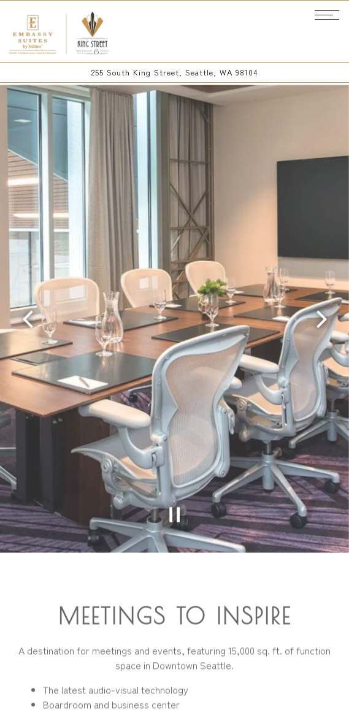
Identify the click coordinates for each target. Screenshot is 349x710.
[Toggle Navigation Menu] (327, 15)
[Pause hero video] (174, 499)
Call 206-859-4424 (174, 663)
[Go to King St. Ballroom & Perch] (174, 72)
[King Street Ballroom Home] (59, 31)
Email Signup (174, 694)
